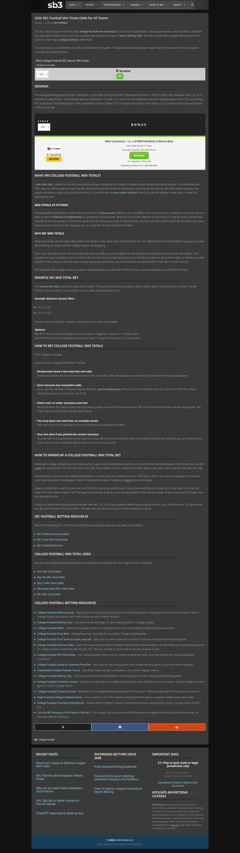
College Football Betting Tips (54, 676)
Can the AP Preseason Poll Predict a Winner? (64, 712)
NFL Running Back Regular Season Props (59, 777)
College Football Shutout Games (56, 691)
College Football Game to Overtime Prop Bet (64, 664)
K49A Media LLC (160, 804)
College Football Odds (50, 628)
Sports (93, 5)
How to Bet (159, 5)
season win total (49, 286)
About (181, 5)
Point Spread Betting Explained (115, 766)
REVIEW (54, 159)
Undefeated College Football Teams (58, 670)
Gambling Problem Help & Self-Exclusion (178, 784)
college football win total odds (98, 31)
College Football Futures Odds (55, 645)
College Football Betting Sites (54, 622)
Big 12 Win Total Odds (50, 583)
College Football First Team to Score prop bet (64, 639)
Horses (138, 5)
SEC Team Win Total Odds (52, 539)
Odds (75, 5)
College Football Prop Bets (53, 633)
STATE (43, 121)
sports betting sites (130, 35)
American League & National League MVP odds (61, 764)
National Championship (67, 217)
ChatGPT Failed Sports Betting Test (59, 813)
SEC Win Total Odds (49, 594)
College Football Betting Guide (55, 612)
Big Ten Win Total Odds (51, 577)
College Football (46, 739)
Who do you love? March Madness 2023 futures (59, 789)
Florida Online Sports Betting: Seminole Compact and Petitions (116, 777)
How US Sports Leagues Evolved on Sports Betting (118, 790)
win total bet (44, 184)
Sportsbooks (115, 5)
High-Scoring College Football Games (59, 697)
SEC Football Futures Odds (53, 534)
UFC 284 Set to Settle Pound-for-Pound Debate (58, 802)
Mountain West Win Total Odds (55, 588)
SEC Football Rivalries (50, 545)
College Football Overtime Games (57, 681)
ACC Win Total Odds (49, 571)
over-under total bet (125, 192)
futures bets (108, 213)
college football (68, 39)
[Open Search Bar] (191, 5)
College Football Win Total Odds (56, 655)
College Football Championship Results (60, 703)
